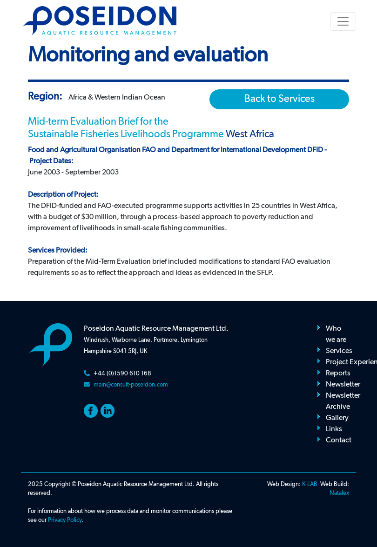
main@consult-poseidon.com (131, 385)
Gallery (337, 418)
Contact (338, 440)
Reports (338, 373)
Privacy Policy (64, 520)
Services (339, 351)
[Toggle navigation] (343, 21)
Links (334, 429)
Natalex (339, 493)
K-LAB (309, 484)
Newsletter (343, 384)
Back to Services (279, 99)
